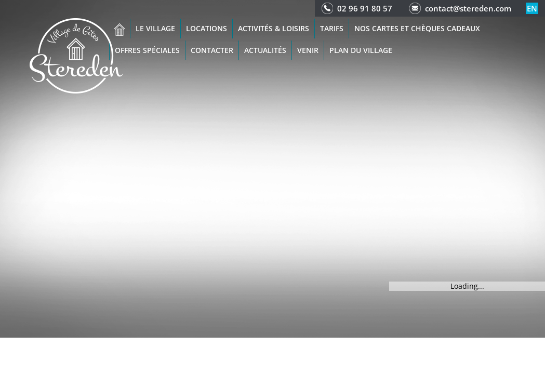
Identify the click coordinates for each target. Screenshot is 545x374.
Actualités (265, 50)
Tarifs (331, 28)
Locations (206, 28)
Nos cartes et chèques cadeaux (417, 28)
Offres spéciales (147, 50)
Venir (307, 50)
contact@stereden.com (468, 8)
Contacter (212, 50)
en (532, 8)
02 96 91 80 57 (364, 8)
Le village (155, 28)
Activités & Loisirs (273, 28)
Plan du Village (360, 50)
